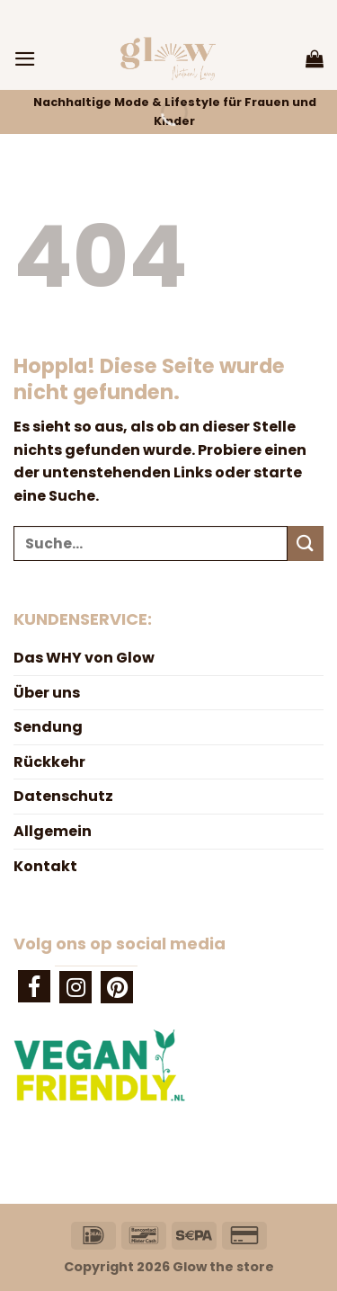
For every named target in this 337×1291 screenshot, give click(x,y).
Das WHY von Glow (84, 657)
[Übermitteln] (306, 543)
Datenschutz (63, 796)
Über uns (46, 692)
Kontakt (45, 866)
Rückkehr (49, 762)
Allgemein (52, 831)
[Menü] (25, 59)
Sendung (48, 727)
